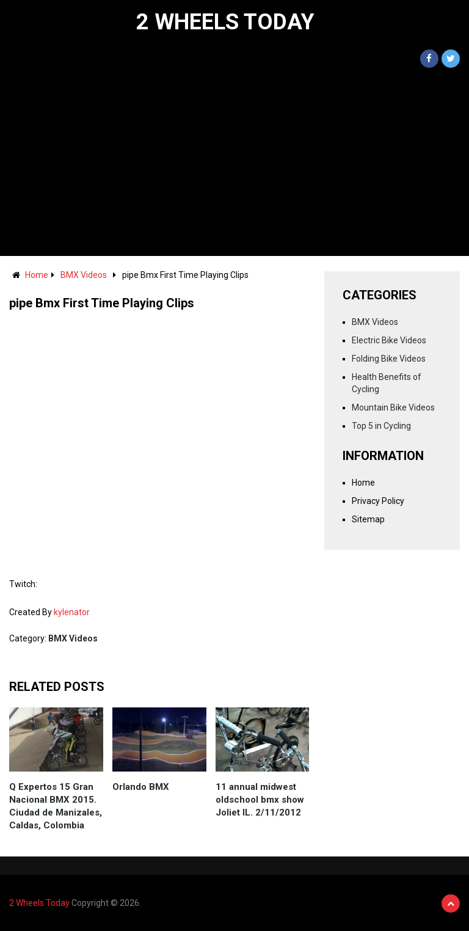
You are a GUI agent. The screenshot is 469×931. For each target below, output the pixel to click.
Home (36, 275)
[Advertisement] (234, 164)
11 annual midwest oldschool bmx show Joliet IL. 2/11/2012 (260, 799)
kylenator (72, 612)
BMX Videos (83, 275)
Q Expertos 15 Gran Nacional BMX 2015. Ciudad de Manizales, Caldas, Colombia (55, 806)
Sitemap (368, 519)
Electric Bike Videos (389, 340)
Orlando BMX (140, 786)
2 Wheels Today (225, 22)
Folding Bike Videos (389, 358)
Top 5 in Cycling (381, 426)
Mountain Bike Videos (393, 407)
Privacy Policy (378, 501)
